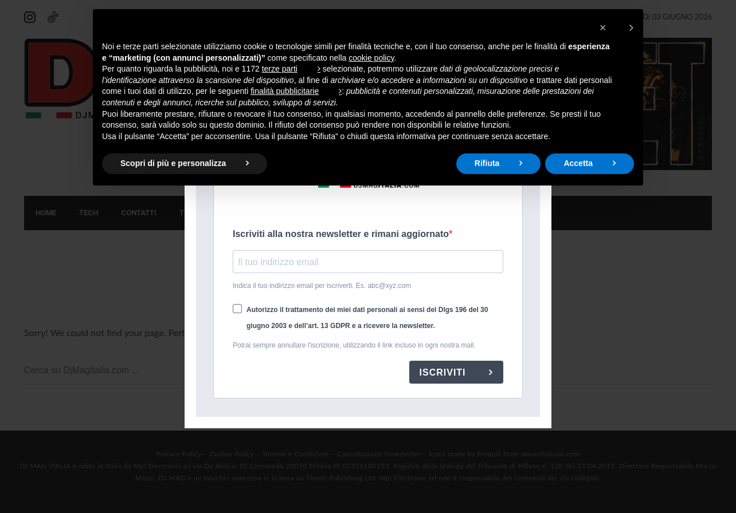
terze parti (279, 68)
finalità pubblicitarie (284, 91)
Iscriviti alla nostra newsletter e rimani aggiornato (341, 234)
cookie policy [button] (371, 57)
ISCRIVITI (444, 372)
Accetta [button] (578, 163)
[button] (616, 27)
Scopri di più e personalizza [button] (173, 163)
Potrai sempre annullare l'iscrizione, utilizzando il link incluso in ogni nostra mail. (354, 345)
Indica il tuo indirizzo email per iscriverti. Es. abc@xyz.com (322, 286)
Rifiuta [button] (487, 163)
